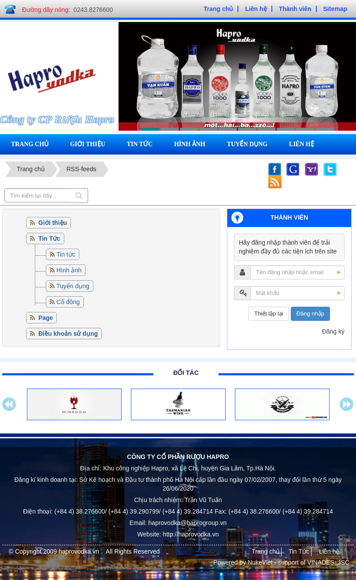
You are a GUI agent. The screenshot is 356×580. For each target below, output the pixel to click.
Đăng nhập (310, 313)
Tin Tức (299, 551)
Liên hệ (301, 144)
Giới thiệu (87, 144)
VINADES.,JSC (328, 562)
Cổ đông (68, 301)
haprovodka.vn (80, 551)
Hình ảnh (189, 144)
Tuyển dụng (247, 144)
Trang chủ (29, 144)
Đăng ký (333, 331)
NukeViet (260, 562)
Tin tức (140, 144)
